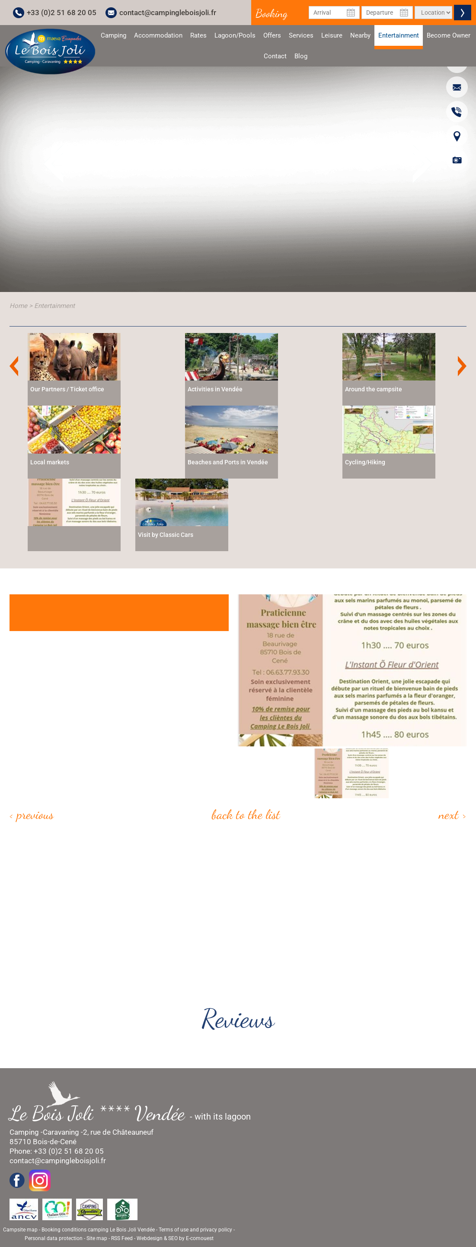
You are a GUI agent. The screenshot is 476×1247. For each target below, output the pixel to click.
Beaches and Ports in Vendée (228, 462)
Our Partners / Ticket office (67, 389)
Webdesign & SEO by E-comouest (175, 1238)
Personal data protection (54, 1238)
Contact (275, 56)
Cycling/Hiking (365, 462)
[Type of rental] (433, 12)
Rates (198, 35)
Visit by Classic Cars (165, 534)
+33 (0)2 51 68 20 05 (61, 12)
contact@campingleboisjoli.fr (167, 12)
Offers (272, 35)
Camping (113, 35)
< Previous (32, 814)
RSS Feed (122, 1238)
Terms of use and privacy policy (195, 1230)
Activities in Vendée (215, 389)
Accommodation (158, 35)
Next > (452, 814)
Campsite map (20, 1230)
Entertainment (398, 39)
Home (18, 306)
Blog (300, 56)
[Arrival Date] (334, 12)
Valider (462, 12)
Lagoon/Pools (235, 35)
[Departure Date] (387, 12)
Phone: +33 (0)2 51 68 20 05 (57, 1151)
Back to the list (246, 814)
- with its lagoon (134, 1113)
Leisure (331, 35)
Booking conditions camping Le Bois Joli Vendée (98, 1230)
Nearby (360, 35)
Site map (96, 1238)
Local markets (49, 462)
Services (301, 35)
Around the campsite (373, 389)
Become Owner (448, 35)
